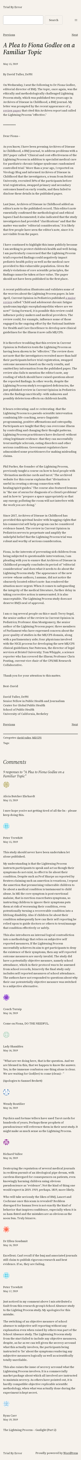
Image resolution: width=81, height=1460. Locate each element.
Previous (9, 35)
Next (75, 35)
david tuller (24, 737)
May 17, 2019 (10, 1291)
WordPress (70, 1453)
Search (53, 20)
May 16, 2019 (10, 1013)
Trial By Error (12, 7)
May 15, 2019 (10, 800)
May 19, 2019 (10, 1419)
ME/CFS (37, 737)
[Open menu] (76, 20)
